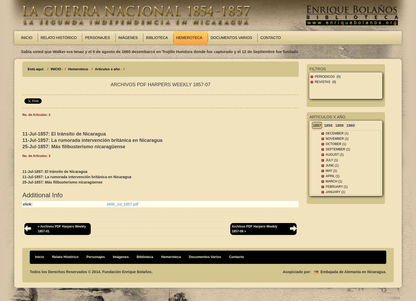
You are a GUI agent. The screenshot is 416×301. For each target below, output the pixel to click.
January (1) (335, 192)
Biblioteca (157, 38)
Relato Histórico (59, 38)
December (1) (337, 133)
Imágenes (128, 38)
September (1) (338, 149)
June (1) (332, 165)
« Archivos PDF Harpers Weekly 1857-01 (62, 229)
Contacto (270, 38)
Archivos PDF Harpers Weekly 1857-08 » (254, 229)
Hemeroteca (189, 38)
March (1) (334, 181)
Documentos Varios (231, 38)
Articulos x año (107, 69)
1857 (317, 125)
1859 (339, 125)
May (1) (331, 171)
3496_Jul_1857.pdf (122, 204)
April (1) (332, 176)
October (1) (336, 144)
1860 (350, 125)
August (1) (335, 154)
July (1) (332, 160)
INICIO (56, 69)
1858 (328, 125)
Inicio (26, 38)
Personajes (97, 38)
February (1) (337, 187)
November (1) (337, 139)
